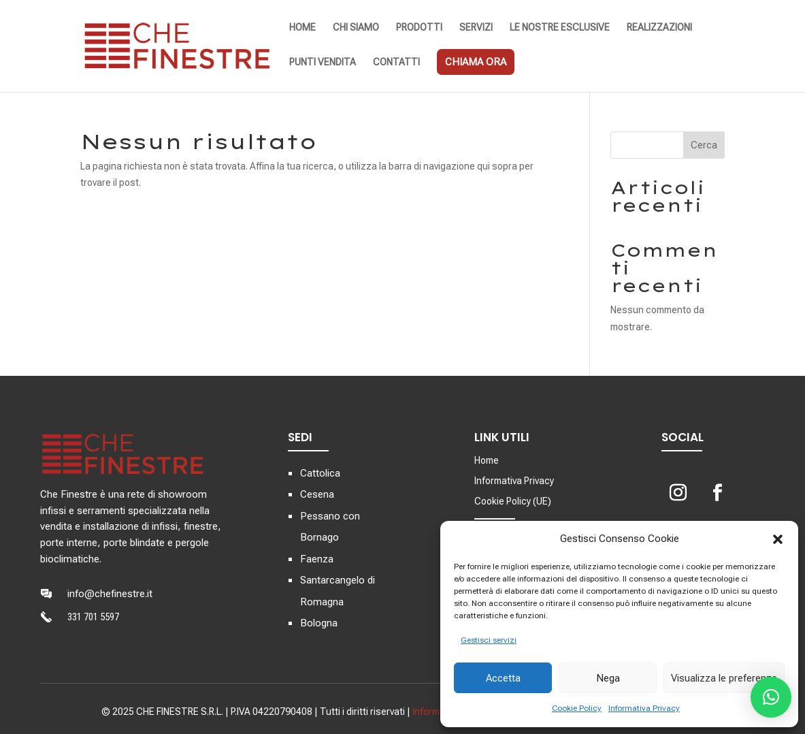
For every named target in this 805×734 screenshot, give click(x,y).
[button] (778, 539)
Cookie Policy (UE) (512, 501)
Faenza (316, 559)
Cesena (317, 494)
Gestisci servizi (488, 640)
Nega (608, 678)
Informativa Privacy (644, 708)
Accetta (503, 678)
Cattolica (320, 473)
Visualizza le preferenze (724, 678)
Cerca (704, 145)
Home (486, 461)
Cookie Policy (577, 708)
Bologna (319, 623)
